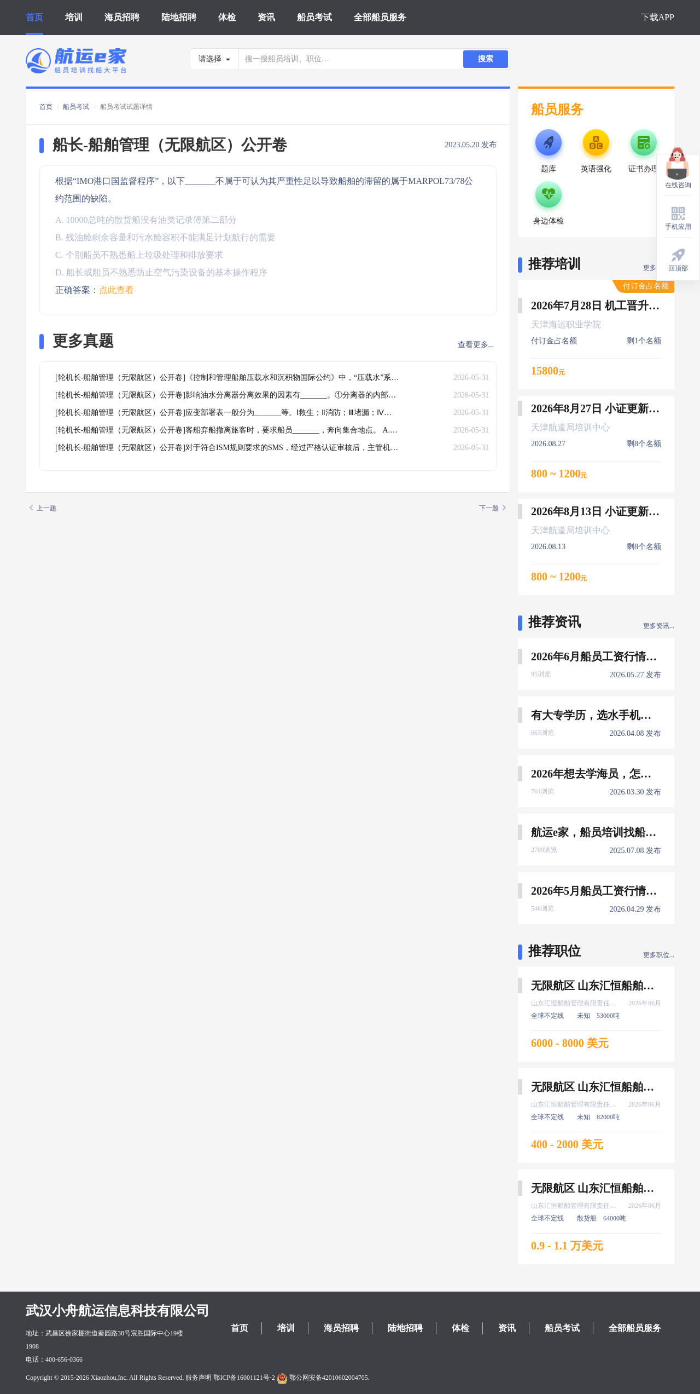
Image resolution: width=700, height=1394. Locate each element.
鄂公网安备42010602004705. (323, 1377)
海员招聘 (121, 17)
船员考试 (314, 17)
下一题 (492, 508)
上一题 (43, 508)
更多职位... (658, 955)
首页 (34, 17)
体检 (227, 17)
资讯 (266, 17)
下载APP (657, 17)
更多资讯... (658, 626)
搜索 (485, 59)
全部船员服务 (380, 17)
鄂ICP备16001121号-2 (244, 1377)
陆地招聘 (178, 17)
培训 (74, 17)
